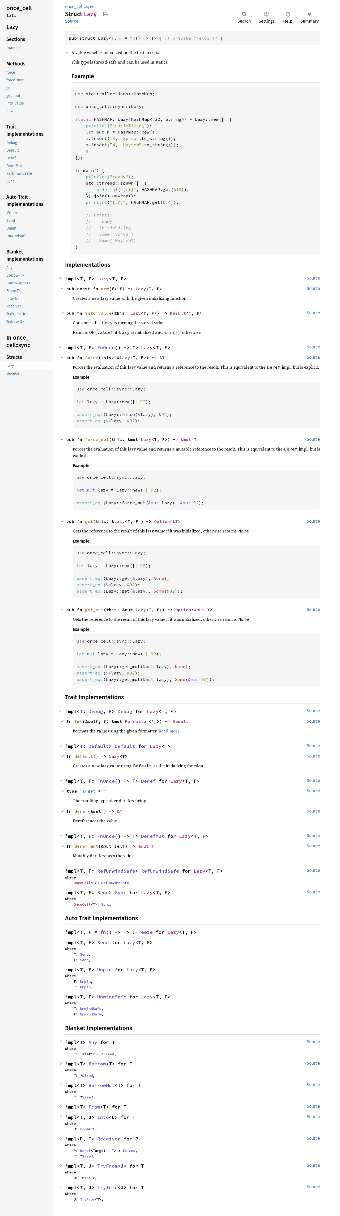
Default (98, 746)
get (89, 521)
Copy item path (105, 13)
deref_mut (86, 846)
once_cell (74, 6)
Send (103, 892)
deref (81, 811)
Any (92, 1042)
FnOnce (106, 347)
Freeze (144, 932)
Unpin (104, 970)
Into (103, 1117)
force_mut (97, 439)
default (83, 756)
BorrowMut (101, 1085)
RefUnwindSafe (116, 871)
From (94, 1107)
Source (71, 21)
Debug (95, 711)
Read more (169, 731)
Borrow (97, 1064)
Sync (120, 892)
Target (88, 791)
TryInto (107, 1187)
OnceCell (82, 882)
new (105, 288)
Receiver (109, 1139)
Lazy (103, 279)
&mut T (189, 439)
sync (90, 6)
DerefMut (152, 836)
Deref (148, 781)
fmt (78, 721)
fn (132, 38)
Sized (108, 1054)
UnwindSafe (111, 997)
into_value (98, 313)
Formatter (137, 721)
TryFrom (107, 1166)
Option (162, 521)
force (91, 357)
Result (178, 313)
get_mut (94, 609)
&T (162, 357)
